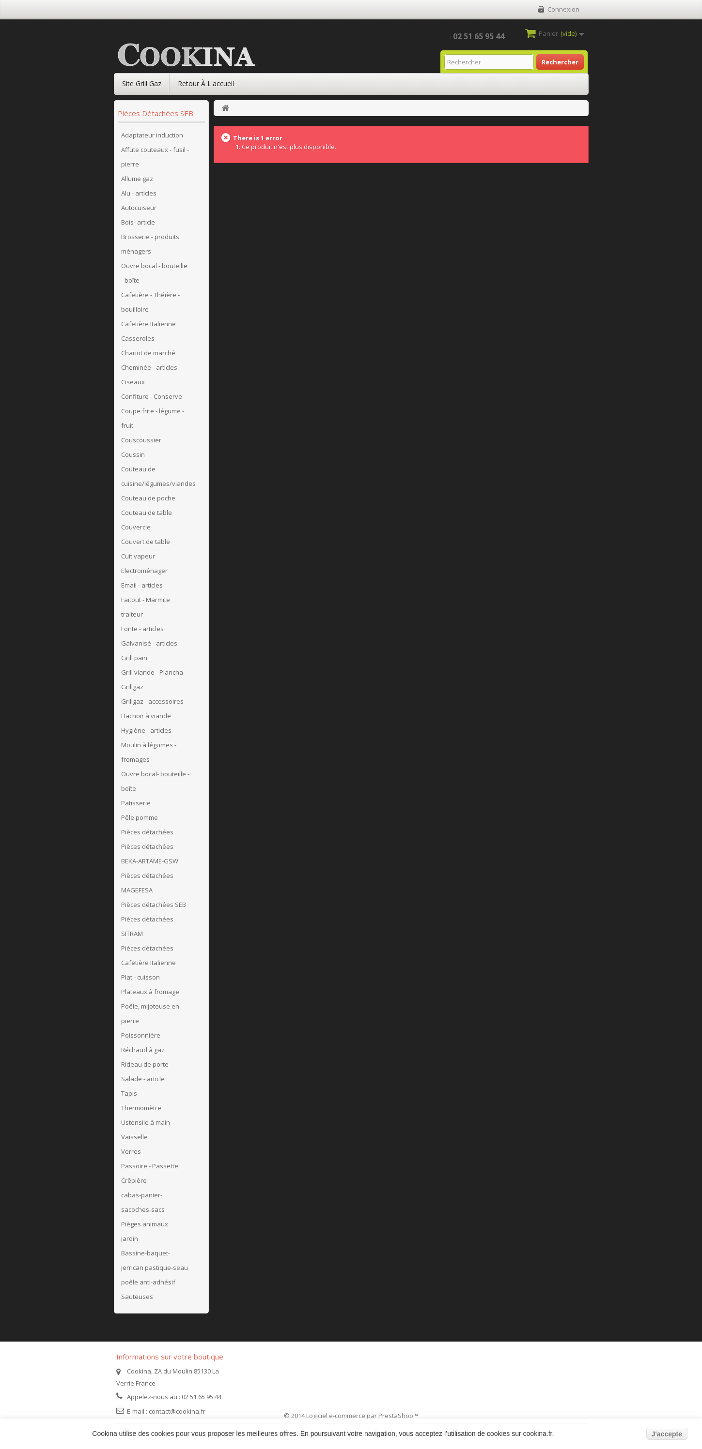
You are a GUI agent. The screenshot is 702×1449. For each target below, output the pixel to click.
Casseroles (138, 338)
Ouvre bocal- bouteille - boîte (155, 781)
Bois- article (138, 222)
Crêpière (134, 1180)
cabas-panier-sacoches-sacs (143, 1202)
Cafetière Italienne (148, 323)
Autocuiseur (138, 207)
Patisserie (136, 803)
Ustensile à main (145, 1122)
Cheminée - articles (149, 367)
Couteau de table (146, 512)
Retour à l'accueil (206, 83)
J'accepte (667, 1434)
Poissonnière (140, 1035)
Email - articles (142, 585)
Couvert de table (145, 541)
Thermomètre (141, 1107)
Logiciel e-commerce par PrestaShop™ (362, 1415)
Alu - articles (138, 193)
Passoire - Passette (149, 1166)
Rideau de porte (145, 1064)
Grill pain (134, 657)
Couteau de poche (148, 498)
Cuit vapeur (138, 556)
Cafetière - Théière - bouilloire (150, 302)
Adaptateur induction (152, 135)
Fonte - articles (142, 628)
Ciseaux (133, 381)
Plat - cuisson (140, 977)
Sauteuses (137, 1296)
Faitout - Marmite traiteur (145, 607)
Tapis (129, 1093)
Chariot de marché (148, 352)
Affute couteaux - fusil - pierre (155, 156)
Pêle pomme (139, 817)
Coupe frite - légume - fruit (152, 418)
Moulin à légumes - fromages (148, 752)
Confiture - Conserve (151, 396)
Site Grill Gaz (141, 83)
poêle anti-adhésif (148, 1282)
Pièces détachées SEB (153, 904)
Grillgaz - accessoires (152, 701)
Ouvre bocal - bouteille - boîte (154, 273)
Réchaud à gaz (143, 1049)
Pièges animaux (144, 1224)
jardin (129, 1238)
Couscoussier (141, 440)
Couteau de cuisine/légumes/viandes (158, 476)
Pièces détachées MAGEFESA (147, 882)
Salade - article (143, 1078)
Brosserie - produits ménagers (150, 244)
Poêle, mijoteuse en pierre (150, 1013)
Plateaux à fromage (150, 991)
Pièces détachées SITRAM (147, 926)
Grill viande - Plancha (152, 672)
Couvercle (136, 527)
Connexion (563, 9)
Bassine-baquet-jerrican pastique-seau (154, 1260)
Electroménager (144, 570)
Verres (131, 1151)
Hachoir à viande (146, 715)
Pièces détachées (147, 832)
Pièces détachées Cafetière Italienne (148, 955)
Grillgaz (132, 686)
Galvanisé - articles (149, 643)
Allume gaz (137, 178)
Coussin (133, 454)
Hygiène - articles (146, 730)
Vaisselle (134, 1136)
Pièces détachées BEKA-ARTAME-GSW (149, 853)
